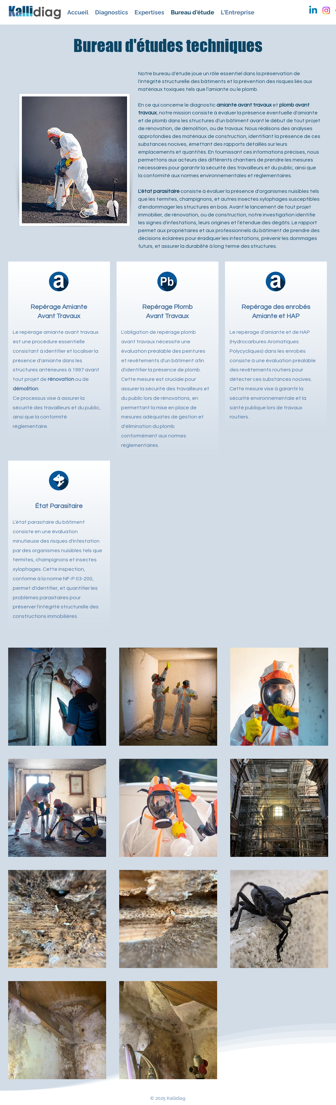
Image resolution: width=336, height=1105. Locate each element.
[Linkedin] (313, 10)
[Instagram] (326, 10)
